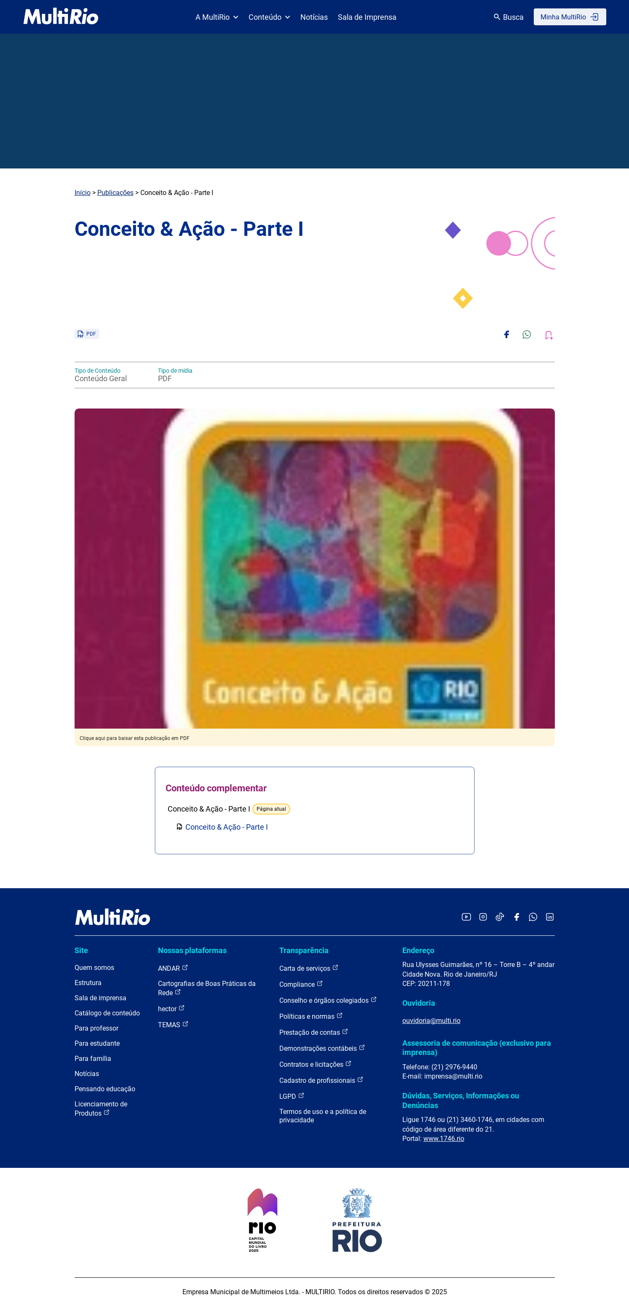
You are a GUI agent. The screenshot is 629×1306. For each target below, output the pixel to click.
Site (81, 950)
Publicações (115, 193)
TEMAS (173, 1024)
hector (171, 1008)
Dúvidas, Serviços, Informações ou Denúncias (460, 1100)
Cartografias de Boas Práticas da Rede (207, 988)
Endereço (418, 950)
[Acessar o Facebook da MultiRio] (516, 917)
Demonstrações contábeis (322, 1048)
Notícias (314, 17)
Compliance (301, 984)
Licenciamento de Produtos (101, 1108)
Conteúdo (269, 17)
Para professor (96, 1028)
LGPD (292, 1096)
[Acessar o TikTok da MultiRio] (500, 917)
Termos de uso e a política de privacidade (322, 1116)
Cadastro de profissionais (321, 1080)
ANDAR (173, 968)
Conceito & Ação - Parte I (226, 827)
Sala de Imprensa (367, 17)
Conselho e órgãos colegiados (328, 1000)
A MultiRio (216, 17)
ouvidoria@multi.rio (431, 1021)
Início (83, 193)
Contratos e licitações (315, 1064)
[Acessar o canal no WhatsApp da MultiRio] (533, 917)
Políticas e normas (311, 1016)
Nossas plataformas (192, 950)
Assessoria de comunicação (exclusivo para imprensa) (476, 1048)
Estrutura (88, 983)
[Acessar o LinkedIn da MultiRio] (550, 917)
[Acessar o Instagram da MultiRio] (483, 917)
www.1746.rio (443, 1139)
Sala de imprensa (100, 998)
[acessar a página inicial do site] (61, 17)
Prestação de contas (313, 1032)
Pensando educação (105, 1089)
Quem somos (94, 968)
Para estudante (97, 1043)
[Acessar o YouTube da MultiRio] (466, 917)
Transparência (304, 950)
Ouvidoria (418, 1003)
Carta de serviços (309, 968)
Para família (93, 1059)
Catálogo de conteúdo (107, 1013)
